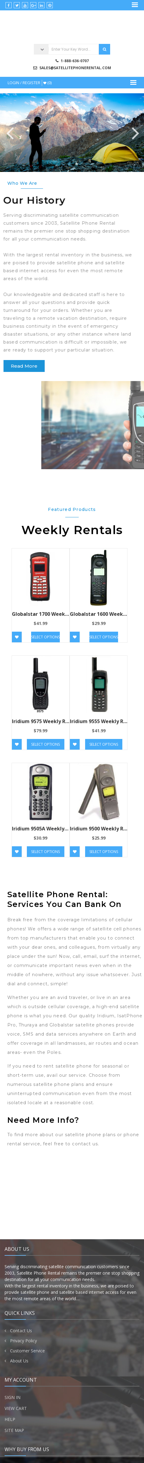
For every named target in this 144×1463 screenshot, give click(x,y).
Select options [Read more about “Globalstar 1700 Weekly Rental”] (45, 637)
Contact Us (21, 1447)
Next (135, 132)
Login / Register (24, 82)
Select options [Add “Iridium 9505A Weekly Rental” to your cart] (45, 851)
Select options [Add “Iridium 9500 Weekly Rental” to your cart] (103, 851)
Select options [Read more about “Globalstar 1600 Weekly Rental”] (103, 637)
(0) (47, 82)
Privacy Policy (23, 1457)
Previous (9, 132)
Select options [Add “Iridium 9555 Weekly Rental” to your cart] (103, 744)
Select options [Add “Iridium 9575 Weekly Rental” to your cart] (45, 744)
